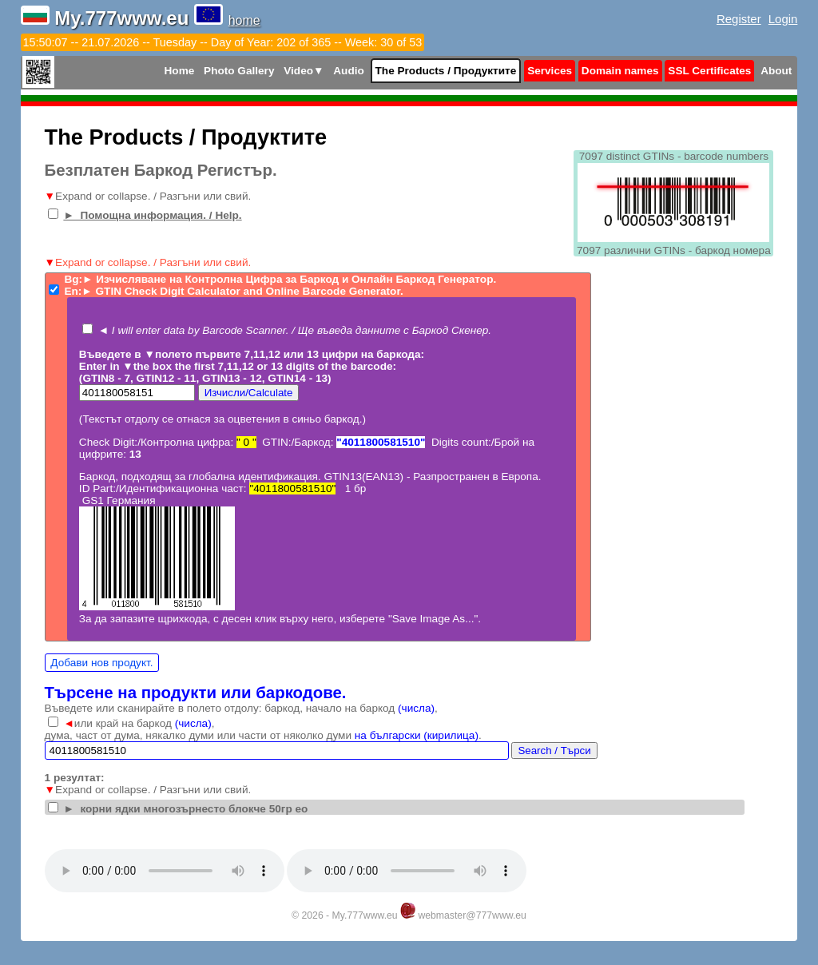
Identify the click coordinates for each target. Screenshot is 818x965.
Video (304, 71)
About (776, 71)
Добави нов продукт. (102, 663)
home (244, 20)
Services (549, 71)
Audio (348, 71)
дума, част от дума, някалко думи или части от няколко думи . (263, 735)
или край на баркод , (138, 723)
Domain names (620, 71)
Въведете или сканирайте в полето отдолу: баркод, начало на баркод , (241, 708)
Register (739, 19)
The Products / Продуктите (446, 71)
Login (783, 19)
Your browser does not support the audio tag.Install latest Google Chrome (164, 870)
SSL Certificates (709, 71)
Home (180, 71)
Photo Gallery (239, 71)
